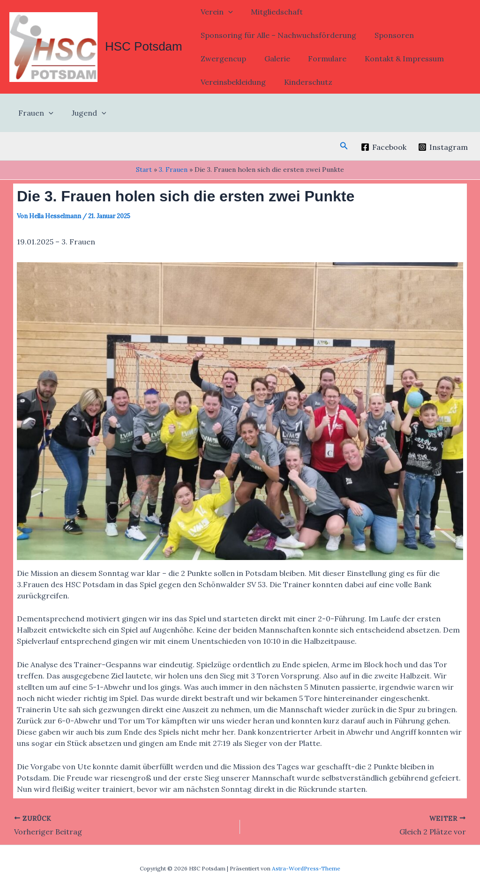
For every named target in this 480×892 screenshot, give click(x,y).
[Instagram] (443, 147)
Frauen (34, 113)
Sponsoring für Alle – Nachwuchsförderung (277, 35)
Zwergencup (222, 58)
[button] (227, 11)
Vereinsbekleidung (231, 82)
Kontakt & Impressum (393, 58)
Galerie (272, 58)
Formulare (319, 58)
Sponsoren (389, 35)
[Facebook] (383, 147)
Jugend (84, 113)
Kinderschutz (303, 82)
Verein (215, 11)
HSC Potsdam (143, 46)
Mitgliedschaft (272, 11)
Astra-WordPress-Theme (306, 868)
